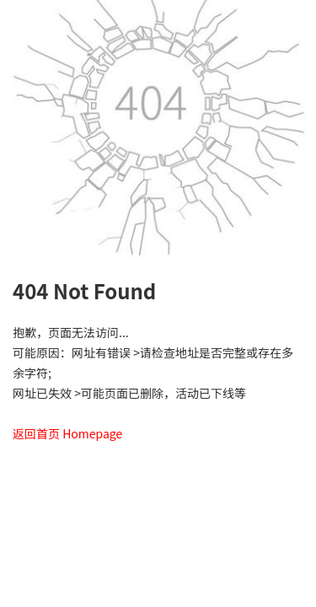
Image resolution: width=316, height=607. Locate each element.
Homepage (92, 433)
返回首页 (36, 433)
